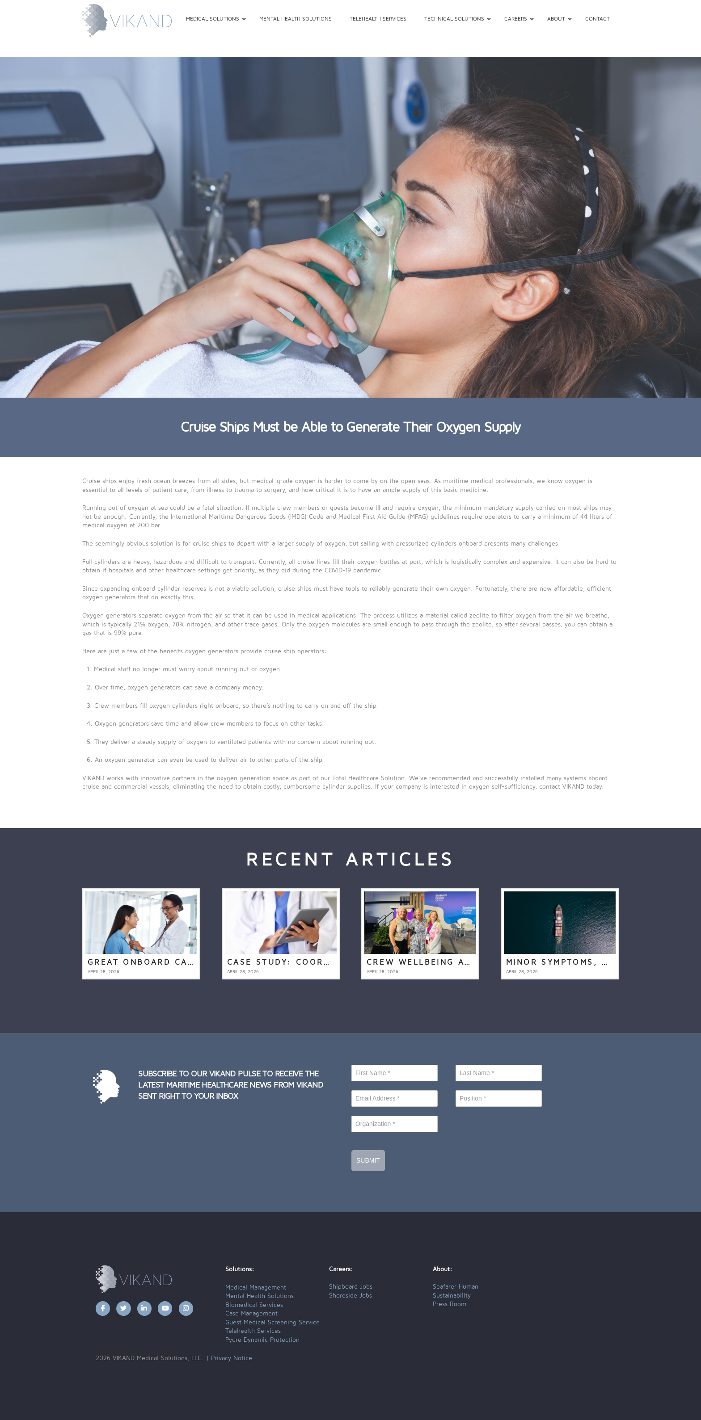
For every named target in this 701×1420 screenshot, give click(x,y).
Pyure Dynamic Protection (262, 1340)
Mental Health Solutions (259, 1296)
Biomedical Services (254, 1305)
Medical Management (255, 1288)
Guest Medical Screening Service (272, 1322)
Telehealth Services (253, 1331)
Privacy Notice (231, 1358)
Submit (368, 1160)
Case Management (251, 1314)
